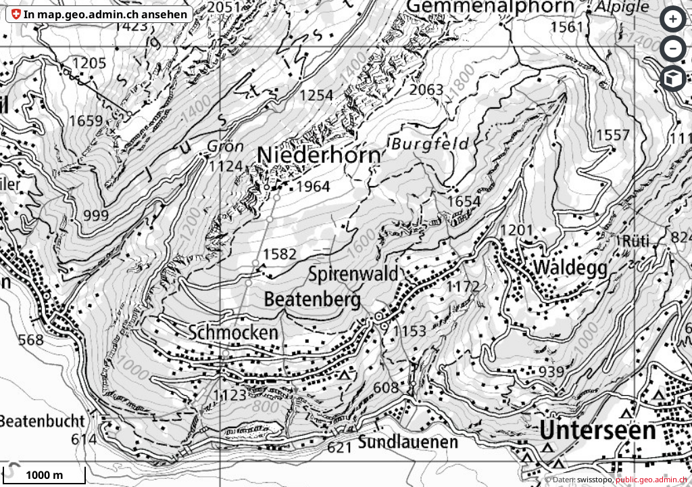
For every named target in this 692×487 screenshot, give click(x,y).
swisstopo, (595, 479)
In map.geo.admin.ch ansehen (105, 14)
